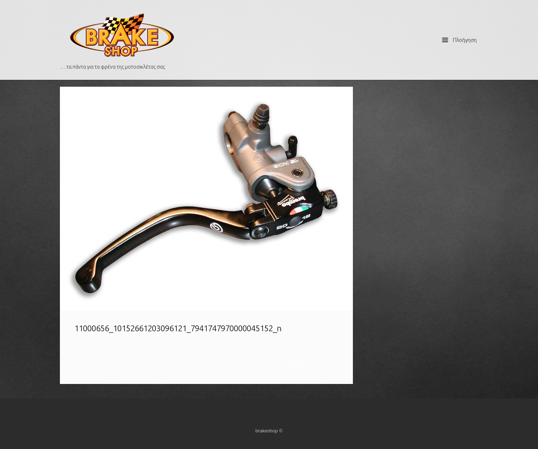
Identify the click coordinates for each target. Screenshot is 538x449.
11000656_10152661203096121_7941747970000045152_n (177, 328)
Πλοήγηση (459, 40)
